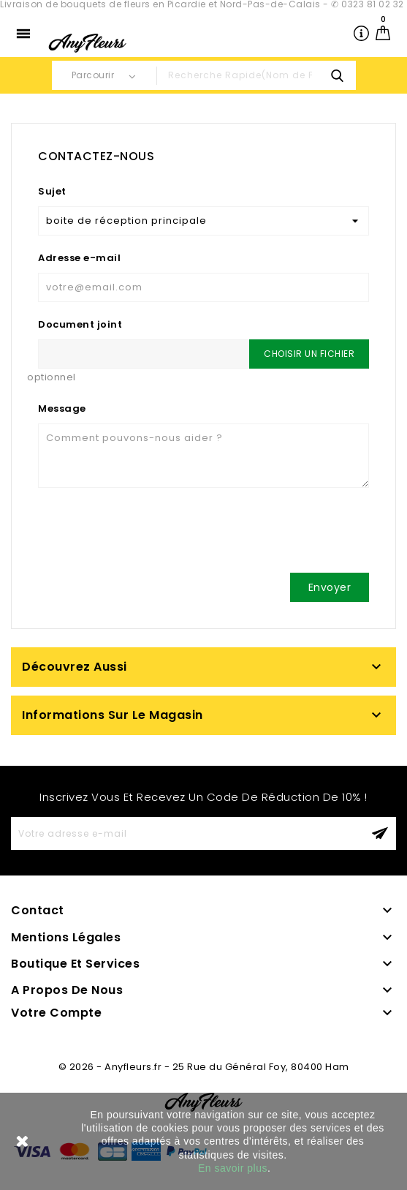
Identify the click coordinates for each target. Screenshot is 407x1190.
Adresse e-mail (79, 258)
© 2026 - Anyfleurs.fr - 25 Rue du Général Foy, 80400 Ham (203, 1067)
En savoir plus (232, 1168)
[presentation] (149, 533)
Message (62, 408)
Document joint (80, 324)
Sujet (52, 191)
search (337, 75)
